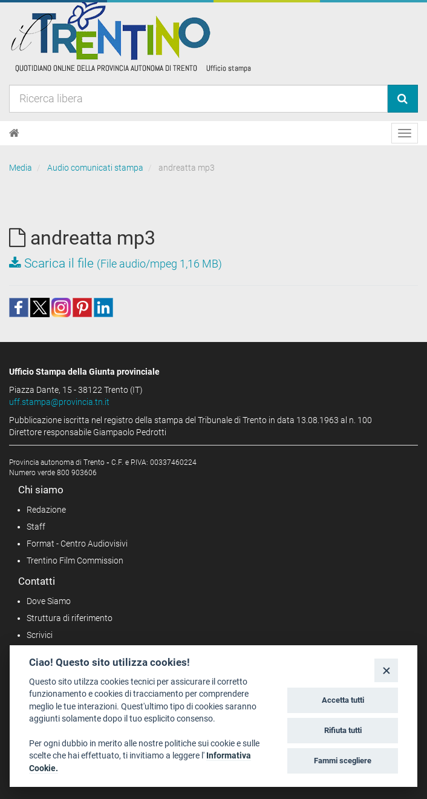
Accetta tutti (343, 700)
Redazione (46, 510)
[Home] (14, 133)
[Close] (386, 670)
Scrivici (40, 635)
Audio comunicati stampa (95, 168)
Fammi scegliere (342, 760)
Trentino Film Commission (75, 560)
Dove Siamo (49, 601)
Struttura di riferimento (69, 618)
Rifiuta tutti (343, 730)
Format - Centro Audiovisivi (77, 543)
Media (20, 168)
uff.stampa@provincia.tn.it (59, 402)
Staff (36, 526)
